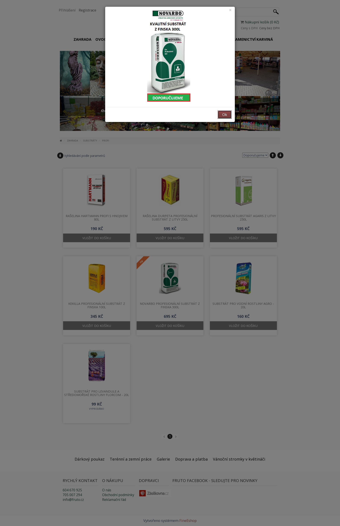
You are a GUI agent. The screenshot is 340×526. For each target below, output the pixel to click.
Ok (224, 114)
